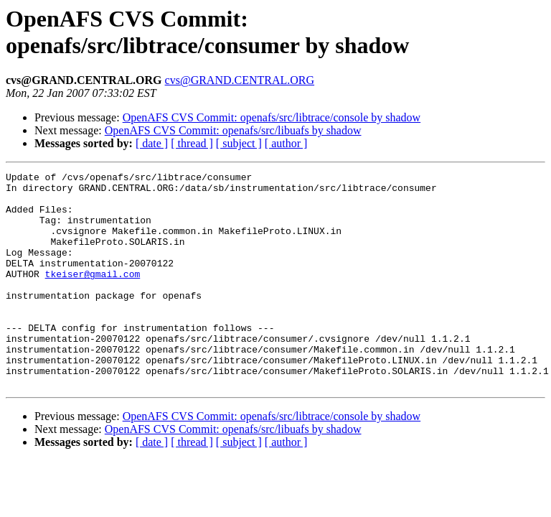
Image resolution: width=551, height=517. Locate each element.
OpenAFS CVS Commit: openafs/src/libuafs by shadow (233, 130)
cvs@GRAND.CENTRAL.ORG (240, 80)
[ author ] (286, 143)
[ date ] (152, 143)
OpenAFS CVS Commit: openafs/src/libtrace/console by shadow (272, 117)
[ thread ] (192, 143)
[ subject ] (239, 143)
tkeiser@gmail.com (93, 295)
